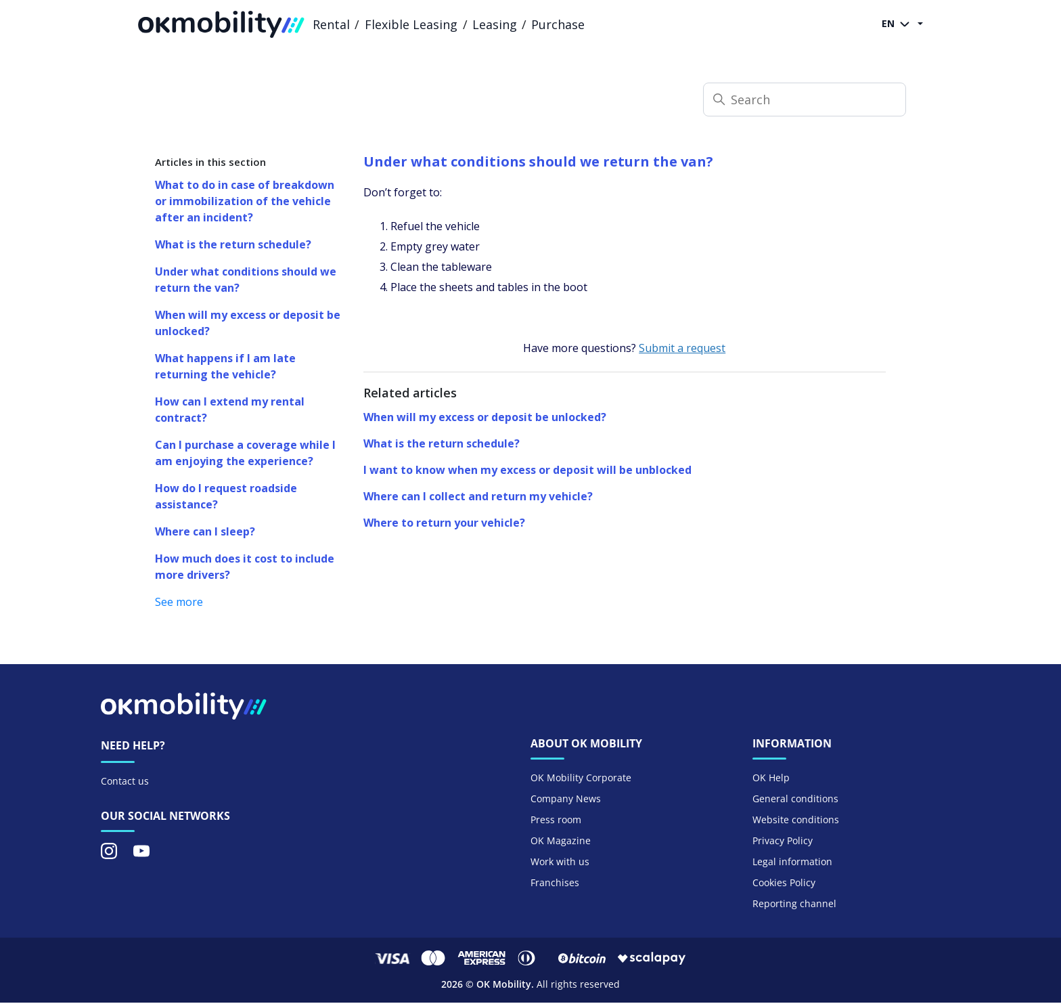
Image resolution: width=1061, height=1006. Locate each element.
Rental (331, 24)
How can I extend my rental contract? (229, 409)
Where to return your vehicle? (444, 522)
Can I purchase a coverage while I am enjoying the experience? (245, 452)
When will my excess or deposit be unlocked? (247, 322)
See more (179, 601)
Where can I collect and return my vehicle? (478, 496)
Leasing (494, 24)
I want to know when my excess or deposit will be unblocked (527, 469)
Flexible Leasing (411, 24)
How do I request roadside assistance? (226, 496)
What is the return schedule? (233, 244)
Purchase (558, 24)
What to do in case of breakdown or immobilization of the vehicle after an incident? (244, 201)
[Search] (804, 99)
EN (898, 24)
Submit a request (682, 348)
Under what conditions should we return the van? (245, 279)
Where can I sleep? (205, 531)
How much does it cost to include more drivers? (244, 566)
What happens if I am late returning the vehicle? (225, 366)
